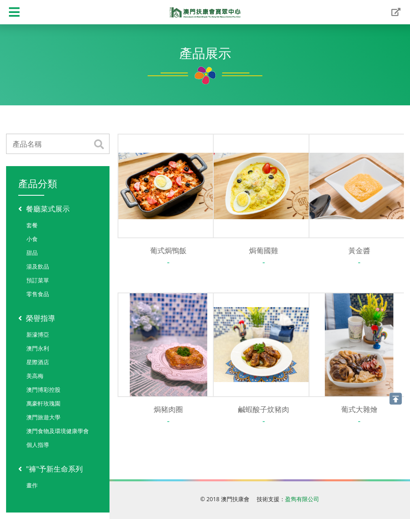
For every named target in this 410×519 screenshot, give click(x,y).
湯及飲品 (37, 266)
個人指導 (37, 445)
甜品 (32, 252)
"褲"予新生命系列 (50, 469)
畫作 (32, 485)
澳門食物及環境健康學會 (57, 431)
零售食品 (37, 294)
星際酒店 (37, 362)
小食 (32, 239)
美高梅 (34, 376)
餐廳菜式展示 (44, 209)
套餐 (32, 225)
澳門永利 (37, 348)
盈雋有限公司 (302, 499)
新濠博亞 (37, 334)
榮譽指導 (36, 318)
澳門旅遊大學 (43, 417)
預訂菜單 (37, 280)
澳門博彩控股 (43, 389)
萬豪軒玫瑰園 (43, 403)
